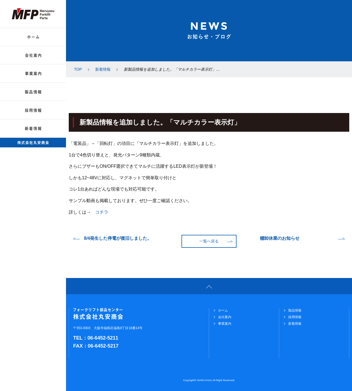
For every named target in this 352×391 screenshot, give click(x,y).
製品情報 (294, 310)
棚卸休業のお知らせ (279, 238)
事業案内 (224, 324)
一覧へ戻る (209, 241)
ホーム (223, 310)
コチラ (101, 212)
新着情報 (103, 69)
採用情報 (294, 317)
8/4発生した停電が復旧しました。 (118, 238)
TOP (78, 69)
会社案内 (224, 317)
